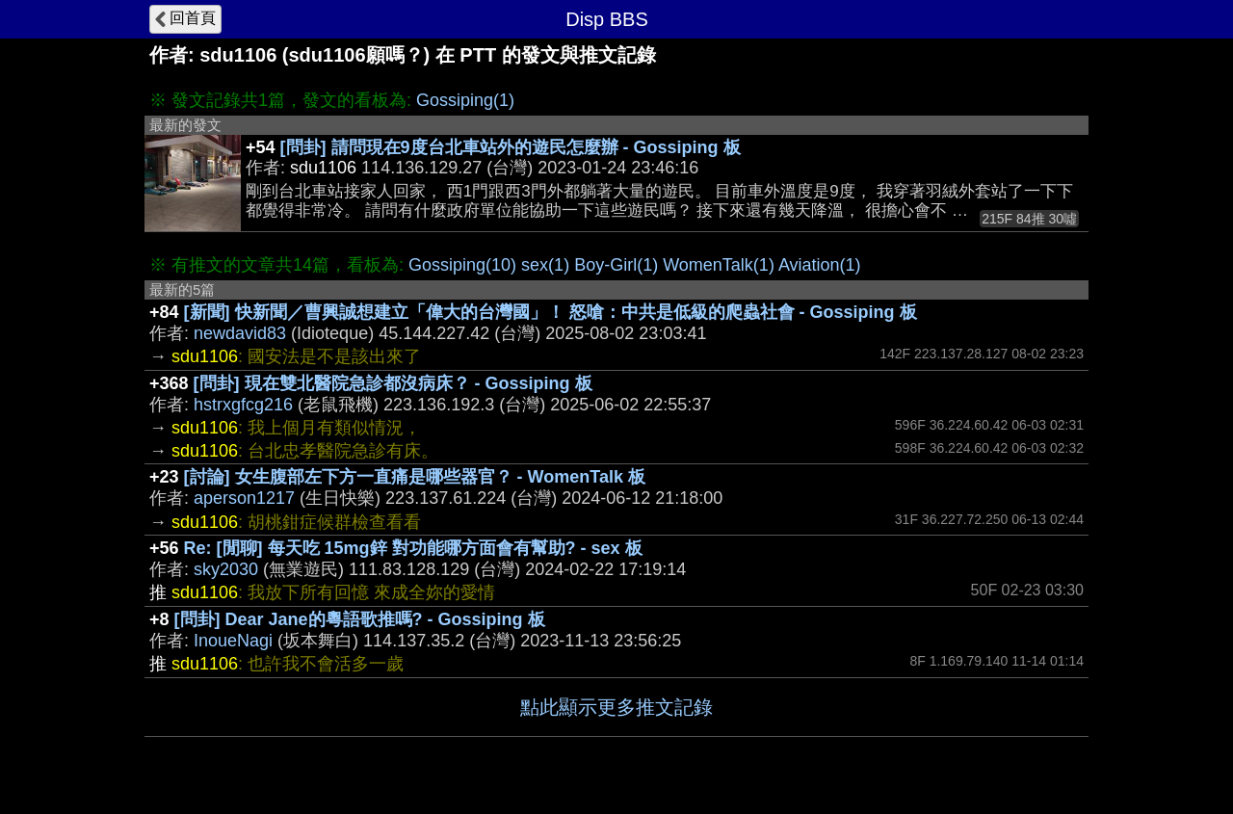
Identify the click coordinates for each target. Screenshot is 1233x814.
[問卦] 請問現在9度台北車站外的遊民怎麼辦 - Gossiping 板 (510, 147)
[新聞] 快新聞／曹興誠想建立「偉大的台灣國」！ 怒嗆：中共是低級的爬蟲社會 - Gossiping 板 (550, 312)
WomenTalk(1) (718, 265)
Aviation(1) (819, 265)
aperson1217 (244, 498)
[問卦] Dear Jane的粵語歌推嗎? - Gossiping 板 (359, 619)
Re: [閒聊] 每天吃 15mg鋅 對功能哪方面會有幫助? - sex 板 (413, 548)
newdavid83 (240, 333)
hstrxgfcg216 (243, 404)
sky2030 (226, 569)
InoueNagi (233, 640)
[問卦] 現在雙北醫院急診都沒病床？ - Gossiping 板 (393, 383)
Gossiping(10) (462, 265)
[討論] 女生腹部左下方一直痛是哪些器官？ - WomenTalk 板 (414, 476)
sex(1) (545, 265)
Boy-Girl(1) (616, 265)
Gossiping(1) (465, 100)
